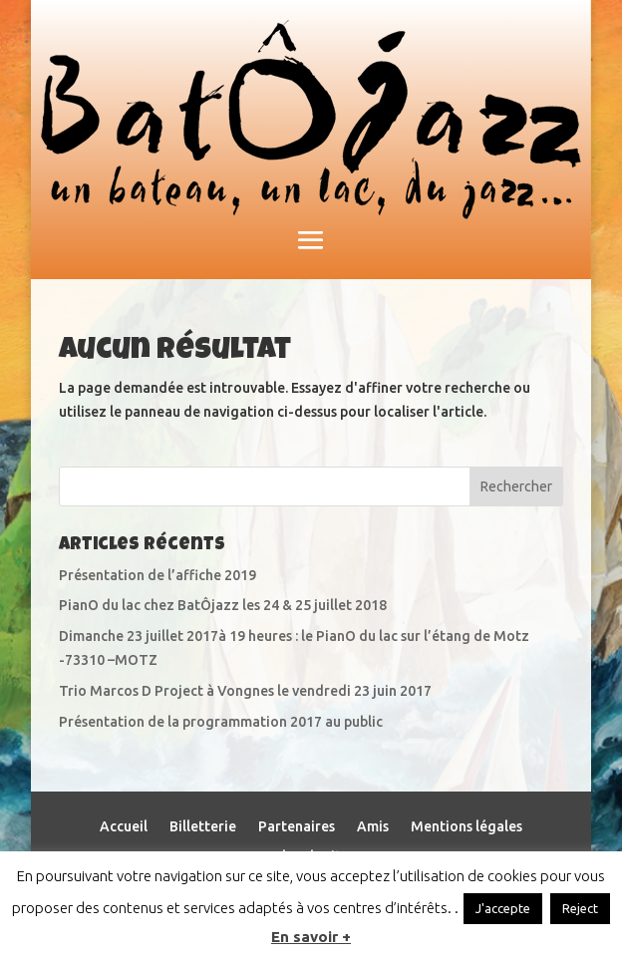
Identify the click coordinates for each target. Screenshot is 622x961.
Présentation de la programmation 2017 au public (221, 722)
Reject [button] (580, 908)
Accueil (124, 826)
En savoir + (311, 936)
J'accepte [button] (502, 908)
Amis (373, 826)
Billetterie (202, 826)
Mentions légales (466, 826)
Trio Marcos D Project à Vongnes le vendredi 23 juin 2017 (245, 691)
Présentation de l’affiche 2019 (157, 575)
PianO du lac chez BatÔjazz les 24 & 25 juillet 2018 (223, 605)
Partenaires (296, 826)
